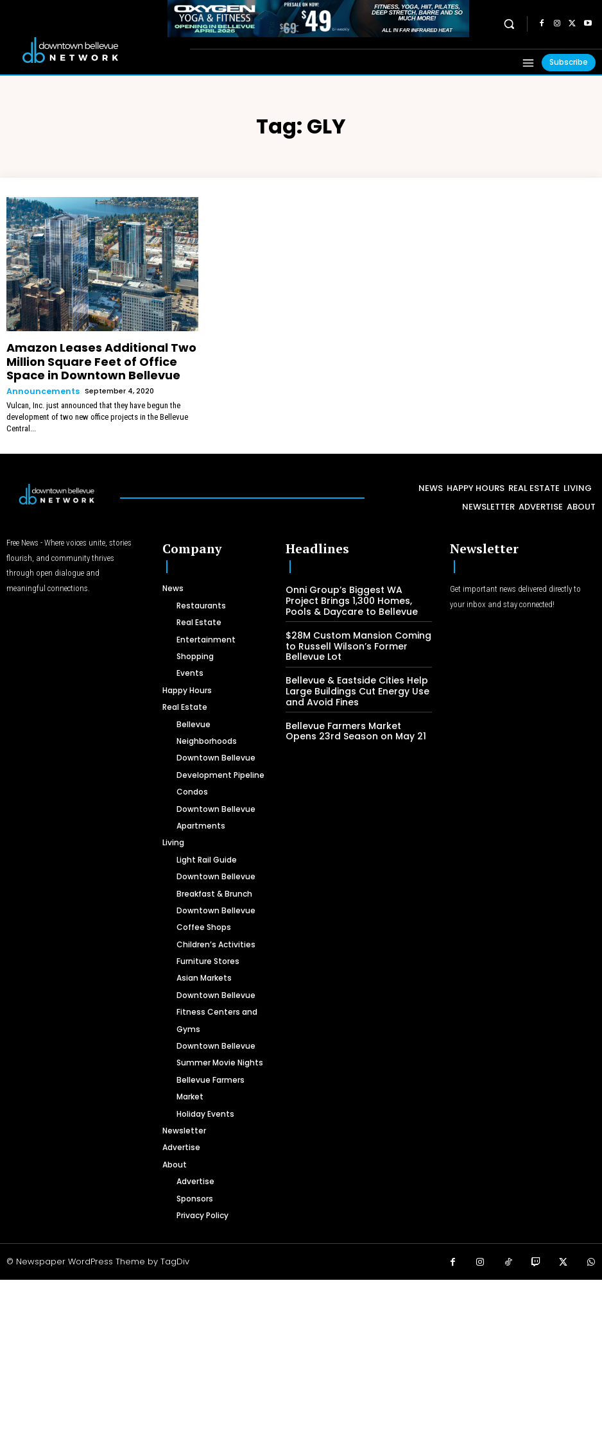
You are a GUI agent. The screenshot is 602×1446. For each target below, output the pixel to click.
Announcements (39, 381)
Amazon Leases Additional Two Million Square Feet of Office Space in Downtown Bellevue (98, 357)
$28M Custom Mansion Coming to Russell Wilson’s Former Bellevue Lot (358, 631)
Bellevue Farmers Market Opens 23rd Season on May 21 (352, 712)
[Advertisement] (301, 1352)
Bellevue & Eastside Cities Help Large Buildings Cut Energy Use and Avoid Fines (350, 674)
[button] (509, 23)
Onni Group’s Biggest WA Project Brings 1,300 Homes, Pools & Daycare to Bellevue (354, 588)
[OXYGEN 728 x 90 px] (318, 18)
